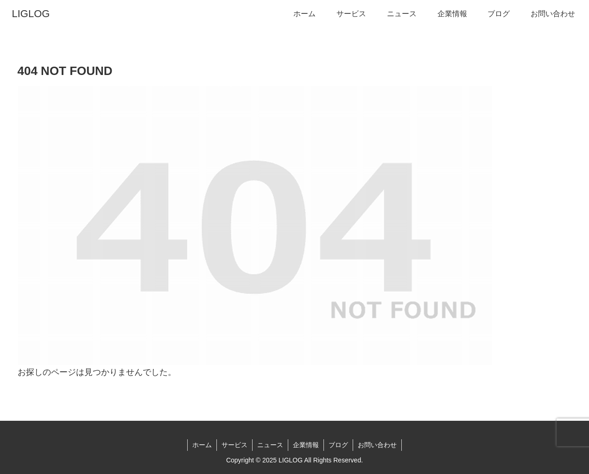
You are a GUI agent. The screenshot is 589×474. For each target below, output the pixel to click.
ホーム (202, 445)
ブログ (338, 445)
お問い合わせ (377, 445)
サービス (234, 445)
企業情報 (306, 445)
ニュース (270, 445)
